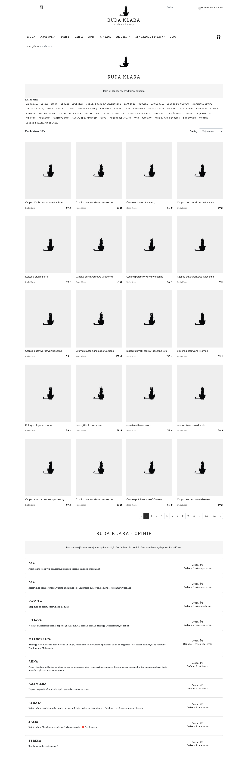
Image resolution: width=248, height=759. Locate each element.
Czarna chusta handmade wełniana (95, 350)
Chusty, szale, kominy (39, 108)
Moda (54, 104)
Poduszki (44, 118)
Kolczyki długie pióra (36, 276)
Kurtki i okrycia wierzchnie (103, 104)
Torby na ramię (87, 108)
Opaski (60, 108)
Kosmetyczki (61, 118)
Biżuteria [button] (123, 36)
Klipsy (214, 108)
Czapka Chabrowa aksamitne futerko (45, 202)
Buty (103, 118)
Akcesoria (157, 104)
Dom (127, 108)
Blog (173, 36)
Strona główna (32, 46)
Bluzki (65, 104)
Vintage (31, 113)
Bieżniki (31, 118)
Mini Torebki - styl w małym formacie (127, 113)
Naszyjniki (186, 108)
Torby (71, 108)
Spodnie (143, 104)
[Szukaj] (189, 7)
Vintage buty (92, 113)
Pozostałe (189, 118)
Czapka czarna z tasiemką (140, 202)
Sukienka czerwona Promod (192, 350)
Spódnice (77, 104)
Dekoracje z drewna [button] (150, 36)
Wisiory (147, 118)
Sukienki (159, 113)
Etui (136, 118)
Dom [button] (91, 36)
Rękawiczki (204, 113)
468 (206, 515)
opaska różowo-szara (138, 425)
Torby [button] (65, 36)
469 (214, 515)
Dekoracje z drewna (167, 118)
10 (194, 515)
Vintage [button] (105, 36)
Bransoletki (156, 108)
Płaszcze (129, 104)
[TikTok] (41, 7)
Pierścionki (175, 113)
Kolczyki (201, 108)
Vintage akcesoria (69, 113)
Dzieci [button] (79, 36)
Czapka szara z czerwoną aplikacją (44, 499)
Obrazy (189, 113)
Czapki (118, 108)
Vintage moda (47, 113)
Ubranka (105, 108)
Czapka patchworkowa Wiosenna (94, 202)
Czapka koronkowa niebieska (193, 499)
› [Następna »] (220, 515)
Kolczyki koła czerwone (89, 425)
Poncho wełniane (120, 118)
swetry (203, 118)
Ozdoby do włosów (178, 104)
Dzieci (44, 104)
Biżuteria (32, 104)
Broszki (172, 108)
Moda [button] (31, 36)
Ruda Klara (123, 17)
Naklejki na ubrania (84, 118)
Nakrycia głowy (202, 104)
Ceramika (139, 108)
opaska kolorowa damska (191, 425)
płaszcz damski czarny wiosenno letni (146, 350)
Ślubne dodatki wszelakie (42, 122)
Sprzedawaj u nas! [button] (211, 7)
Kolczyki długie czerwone (39, 425)
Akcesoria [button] (48, 36)
